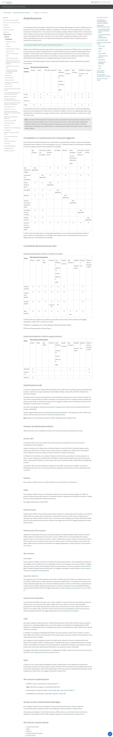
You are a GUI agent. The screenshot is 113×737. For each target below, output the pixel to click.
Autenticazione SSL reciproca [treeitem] (13, 48)
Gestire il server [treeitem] (7, 34)
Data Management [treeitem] (8, 148)
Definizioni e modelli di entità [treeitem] (10, 136)
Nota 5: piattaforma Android (45, 321)
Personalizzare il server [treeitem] (9, 106)
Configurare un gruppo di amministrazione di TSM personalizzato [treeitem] (11, 71)
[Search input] (102, 2)
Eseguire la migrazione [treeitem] (8, 29)
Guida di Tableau (7, 12)
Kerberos (74, 482)
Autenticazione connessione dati (75, 714)
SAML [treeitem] (7, 44)
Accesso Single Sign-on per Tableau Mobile (61, 690)
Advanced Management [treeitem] (9, 146)
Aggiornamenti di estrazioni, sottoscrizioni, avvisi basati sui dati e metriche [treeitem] (12, 113)
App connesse (101, 59)
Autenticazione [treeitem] (8, 39)
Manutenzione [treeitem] (7, 130)
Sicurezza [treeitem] (6, 37)
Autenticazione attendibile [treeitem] (12, 53)
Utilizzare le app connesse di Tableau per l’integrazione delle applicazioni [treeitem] (13, 62)
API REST (46, 403)
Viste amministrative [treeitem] (9, 123)
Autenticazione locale (59, 414)
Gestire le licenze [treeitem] (8, 86)
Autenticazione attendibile (70, 611)
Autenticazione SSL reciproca (34, 733)
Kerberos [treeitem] (8, 46)
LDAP (99, 66)
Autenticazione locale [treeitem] (10, 41)
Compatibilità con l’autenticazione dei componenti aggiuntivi (102, 21)
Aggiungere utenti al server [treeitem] (10, 96)
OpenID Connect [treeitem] (10, 51)
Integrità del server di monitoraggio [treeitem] (12, 127)
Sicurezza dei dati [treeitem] (9, 77)
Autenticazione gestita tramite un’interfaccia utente (104, 31)
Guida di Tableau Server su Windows (21, 12)
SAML (46, 502)
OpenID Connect (28, 522)
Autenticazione (57, 45)
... (32, 12)
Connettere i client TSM (59, 693)
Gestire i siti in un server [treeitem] (9, 109)
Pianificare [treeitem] (6, 25)
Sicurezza (37, 12)
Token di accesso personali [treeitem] (12, 58)
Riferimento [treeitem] (7, 143)
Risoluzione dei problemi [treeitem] (10, 141)
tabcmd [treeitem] (6, 138)
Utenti (85, 113)
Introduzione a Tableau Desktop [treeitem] (10, 20)
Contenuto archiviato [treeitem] (9, 150)
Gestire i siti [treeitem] (6, 32)
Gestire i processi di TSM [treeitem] (10, 120)
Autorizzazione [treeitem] (8, 75)
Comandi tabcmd (36, 403)
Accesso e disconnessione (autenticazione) (45, 683)
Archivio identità (71, 58)
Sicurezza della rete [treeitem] (9, 80)
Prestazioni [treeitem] (7, 125)
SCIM (64, 671)
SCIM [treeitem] (7, 56)
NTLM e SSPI (101, 46)
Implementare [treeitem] (6, 27)
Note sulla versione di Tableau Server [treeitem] (11, 22)
